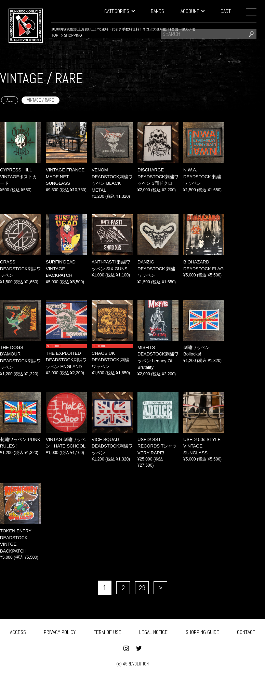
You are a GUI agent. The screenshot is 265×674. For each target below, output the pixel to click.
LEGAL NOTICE (153, 630)
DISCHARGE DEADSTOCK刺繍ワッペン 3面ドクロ (157, 176)
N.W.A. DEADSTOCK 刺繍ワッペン (202, 176)
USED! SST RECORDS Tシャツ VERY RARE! (157, 446)
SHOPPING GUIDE (202, 630)
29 (141, 587)
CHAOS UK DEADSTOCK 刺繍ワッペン (110, 360)
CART (226, 11)
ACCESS (18, 630)
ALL (9, 100)
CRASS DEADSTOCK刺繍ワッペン (20, 268)
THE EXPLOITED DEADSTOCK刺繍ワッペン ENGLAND (66, 360)
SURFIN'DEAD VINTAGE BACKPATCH (61, 268)
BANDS (157, 11)
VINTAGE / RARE (40, 100)
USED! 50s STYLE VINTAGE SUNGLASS (202, 446)
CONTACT (246, 630)
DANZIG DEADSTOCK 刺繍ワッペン (156, 268)
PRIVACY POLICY (60, 630)
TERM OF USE (107, 630)
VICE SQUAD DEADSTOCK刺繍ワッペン (112, 446)
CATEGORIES (119, 11)
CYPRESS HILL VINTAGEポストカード (18, 176)
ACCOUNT (192, 11)
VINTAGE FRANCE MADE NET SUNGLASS (65, 176)
